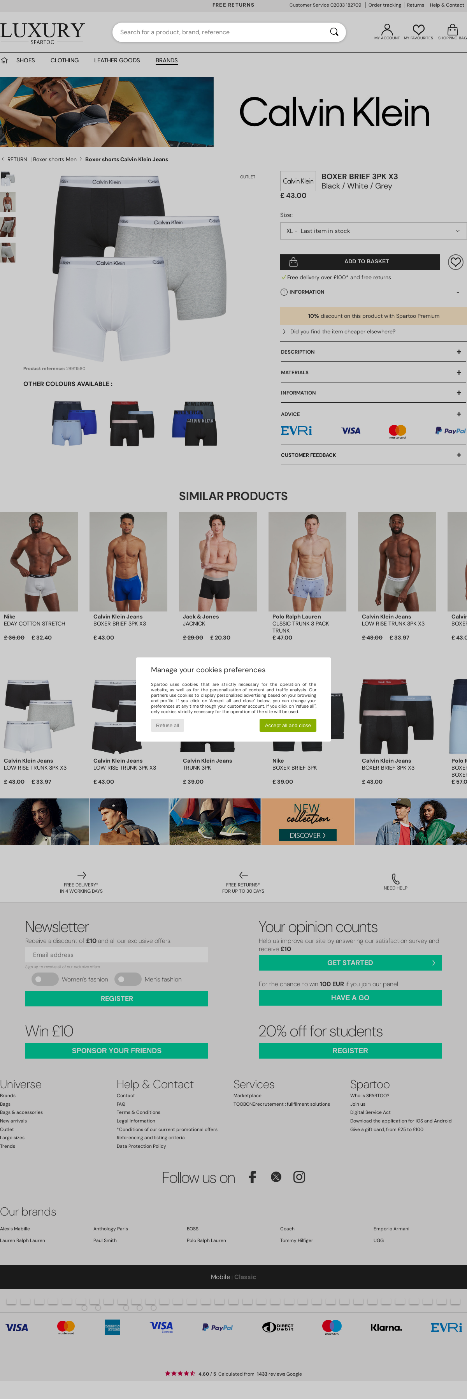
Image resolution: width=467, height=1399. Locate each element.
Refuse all (167, 725)
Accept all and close (288, 725)
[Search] (334, 32)
